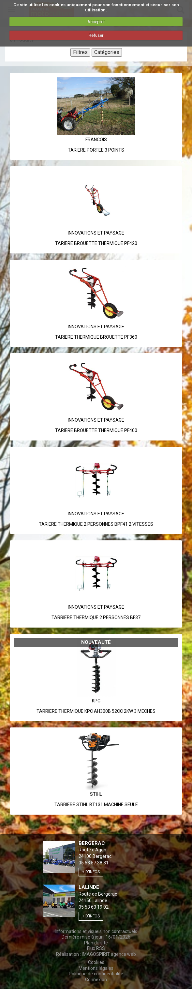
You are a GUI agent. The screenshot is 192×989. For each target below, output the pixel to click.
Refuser (96, 35)
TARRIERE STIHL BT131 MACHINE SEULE (96, 804)
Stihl (96, 794)
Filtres (80, 52)
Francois (96, 139)
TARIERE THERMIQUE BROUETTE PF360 (96, 337)
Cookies (96, 962)
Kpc (96, 700)
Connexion (96, 979)
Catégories (106, 52)
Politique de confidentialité (96, 973)
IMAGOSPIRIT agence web (109, 954)
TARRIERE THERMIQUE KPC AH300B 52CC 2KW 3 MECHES (96, 711)
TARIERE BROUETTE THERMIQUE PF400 (96, 430)
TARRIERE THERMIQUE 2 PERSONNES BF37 (96, 617)
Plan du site (96, 942)
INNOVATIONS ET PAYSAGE (96, 233)
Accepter (96, 21)
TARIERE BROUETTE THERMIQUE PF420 (96, 243)
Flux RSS (96, 948)
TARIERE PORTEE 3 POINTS (96, 150)
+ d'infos (91, 872)
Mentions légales (96, 968)
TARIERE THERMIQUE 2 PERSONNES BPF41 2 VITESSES (96, 524)
